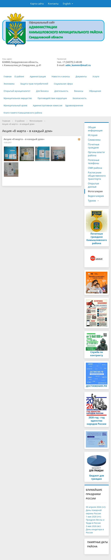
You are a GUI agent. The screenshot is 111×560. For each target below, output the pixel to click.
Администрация (38, 76)
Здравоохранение (74, 105)
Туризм (92, 200)
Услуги (95, 76)
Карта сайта (37, 3)
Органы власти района (96, 154)
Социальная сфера (63, 83)
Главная (8, 76)
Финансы (78, 91)
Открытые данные (93, 185)
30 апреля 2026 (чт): (96, 507)
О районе (19, 76)
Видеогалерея (96, 196)
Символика (94, 139)
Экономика (9, 83)
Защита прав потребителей (34, 83)
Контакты (53, 3)
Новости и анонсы (61, 76)
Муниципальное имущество (18, 98)
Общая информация (95, 129)
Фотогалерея (35, 120)
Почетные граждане (93, 146)
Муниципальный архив (15, 105)
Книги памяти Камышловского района (23, 112)
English (67, 3)
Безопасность (79, 98)
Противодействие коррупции (52, 98)
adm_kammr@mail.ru (78, 65)
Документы (81, 76)
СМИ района (95, 167)
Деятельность (61, 91)
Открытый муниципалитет (17, 91)
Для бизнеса (42, 91)
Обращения (95, 91)
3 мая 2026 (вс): (93, 526)
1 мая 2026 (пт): (93, 516)
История (92, 135)
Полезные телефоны (93, 161)
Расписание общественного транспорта (97, 175)
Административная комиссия (47, 105)
